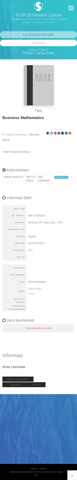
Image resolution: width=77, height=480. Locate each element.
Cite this (37, 385)
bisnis (31, 293)
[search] (38, 34)
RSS (36, 475)
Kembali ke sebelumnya (18, 379)
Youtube (45, 472)
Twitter (37, 472)
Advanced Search (38, 49)
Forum (59, 472)
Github (53, 472)
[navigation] (72, 475)
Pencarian (38, 42)
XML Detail (15, 385)
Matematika (34, 288)
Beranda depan (17, 472)
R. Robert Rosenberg (14, 134)
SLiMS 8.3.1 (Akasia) (38, 469)
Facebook (28, 472)
